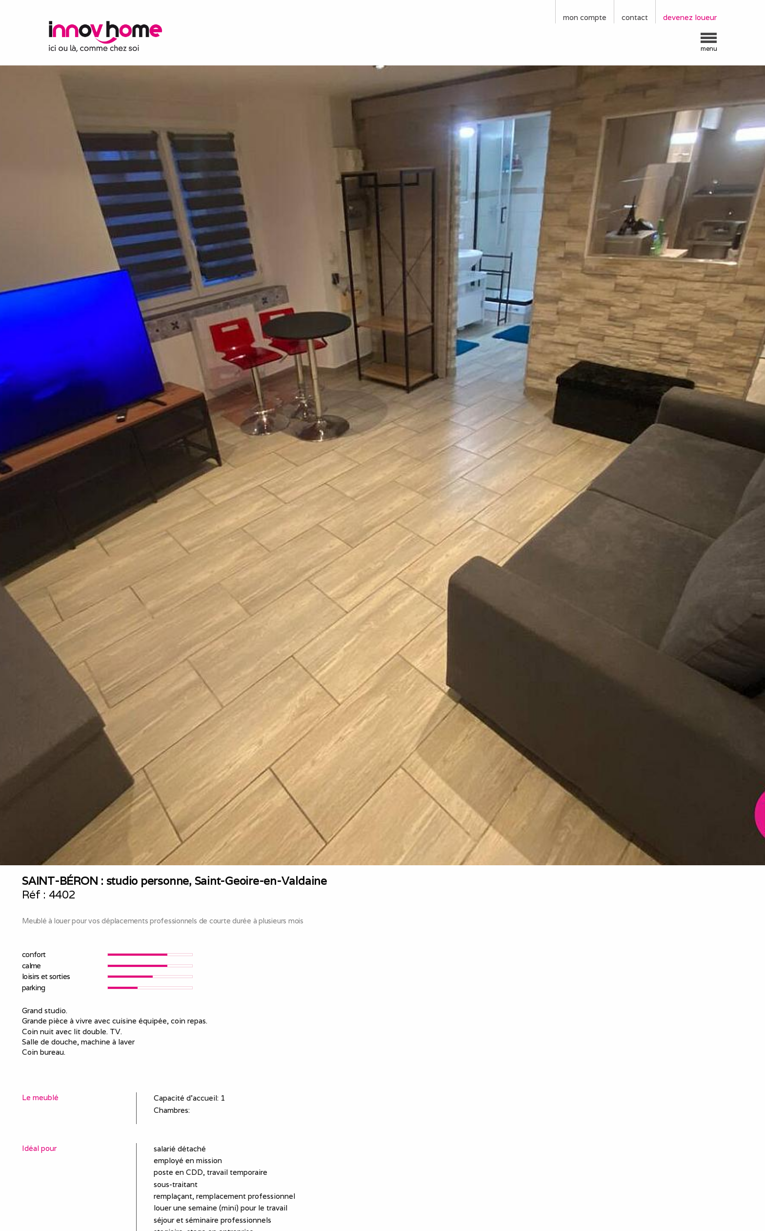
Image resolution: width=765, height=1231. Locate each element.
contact (635, 17)
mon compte (584, 17)
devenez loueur (690, 17)
